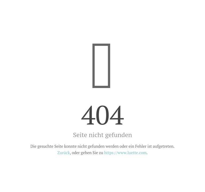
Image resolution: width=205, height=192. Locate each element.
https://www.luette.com (125, 152)
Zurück (63, 152)
